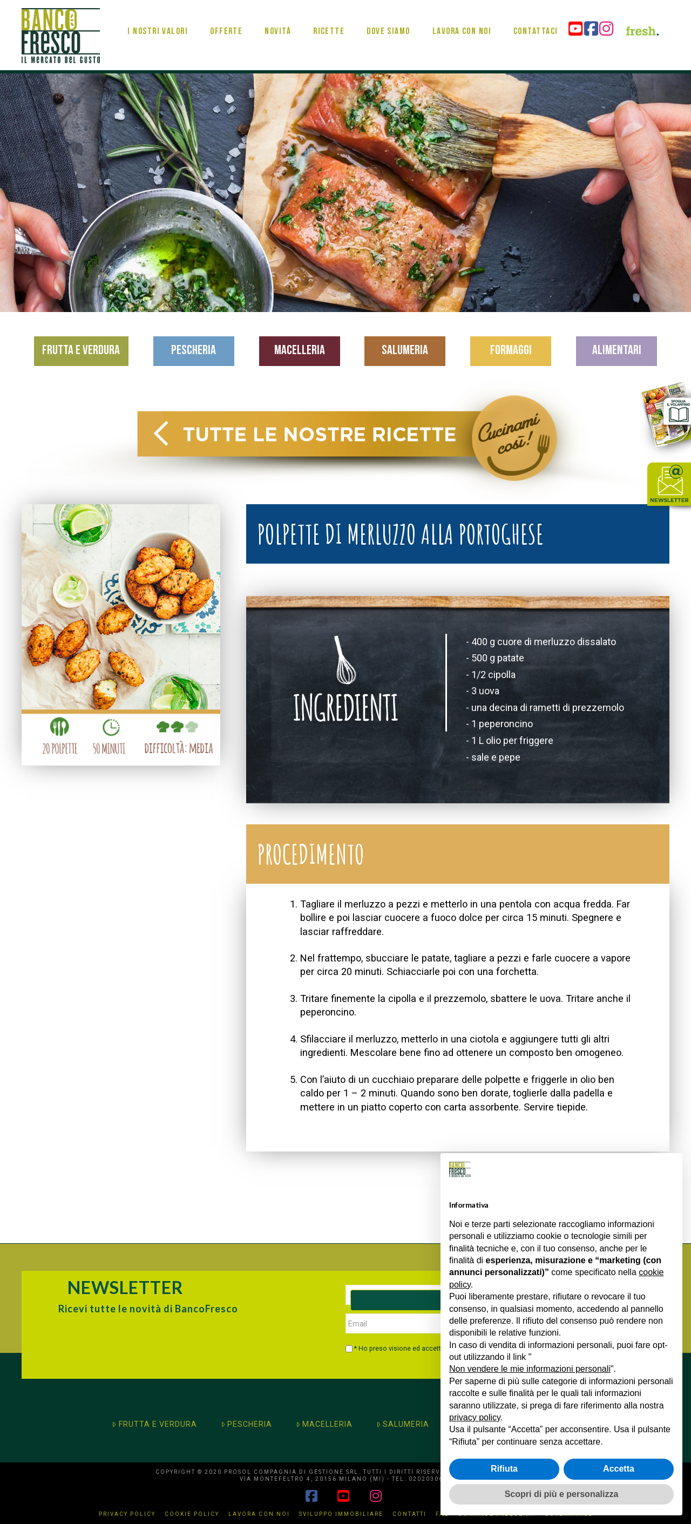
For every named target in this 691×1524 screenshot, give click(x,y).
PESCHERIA (246, 1424)
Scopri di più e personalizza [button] (562, 1494)
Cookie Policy (192, 1514)
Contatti (409, 1514)
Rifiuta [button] (504, 1468)
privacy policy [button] (474, 1417)
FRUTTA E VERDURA (154, 1424)
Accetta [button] (618, 1468)
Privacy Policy (127, 1514)
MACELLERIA (324, 1424)
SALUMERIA (402, 1424)
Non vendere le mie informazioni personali (530, 1368)
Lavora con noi (259, 1514)
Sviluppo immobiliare (341, 1514)
